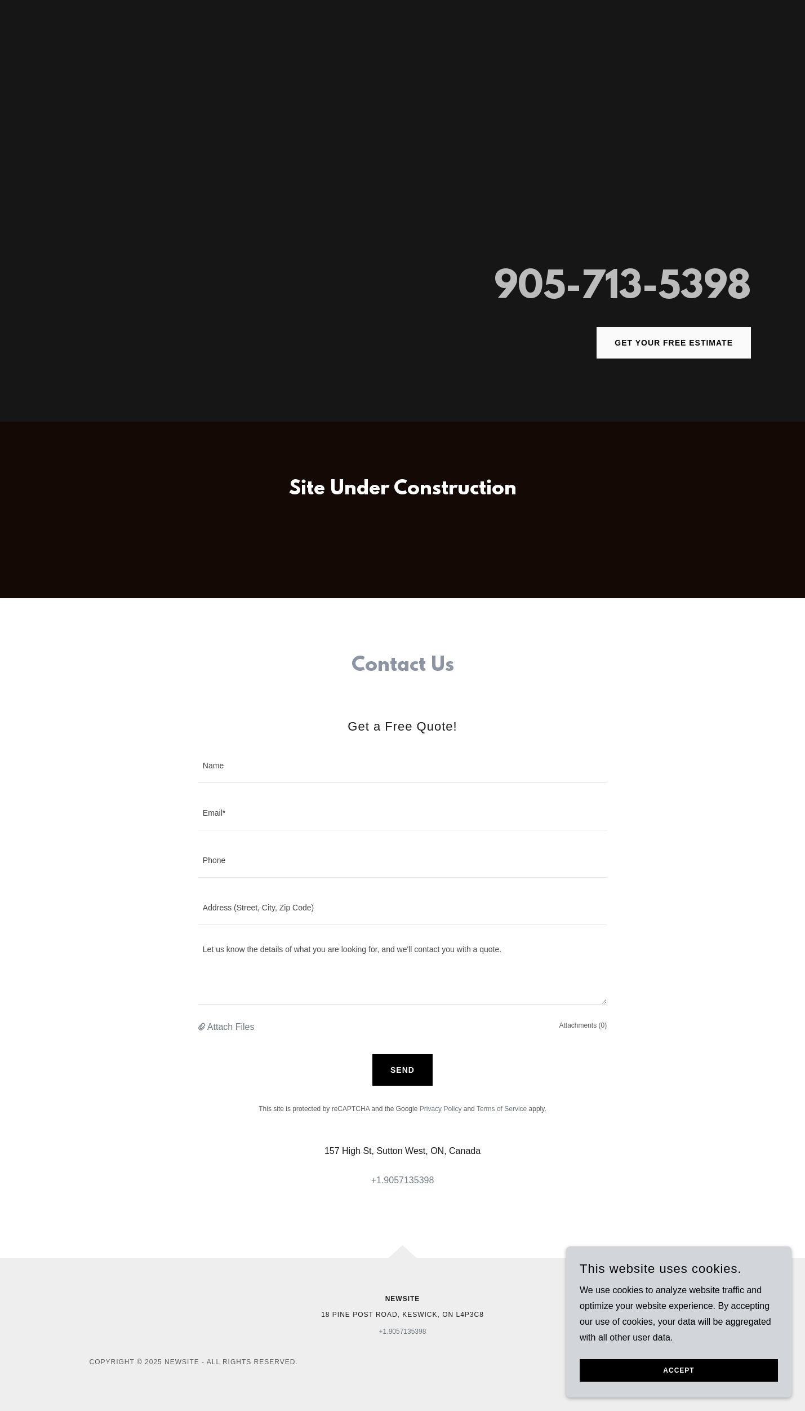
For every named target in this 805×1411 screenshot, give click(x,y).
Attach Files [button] (231, 1027)
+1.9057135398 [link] (402, 1180)
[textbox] (402, 766)
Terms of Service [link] (502, 1109)
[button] (202, 1027)
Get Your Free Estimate (674, 342)
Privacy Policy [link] (441, 1109)
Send (402, 1069)
